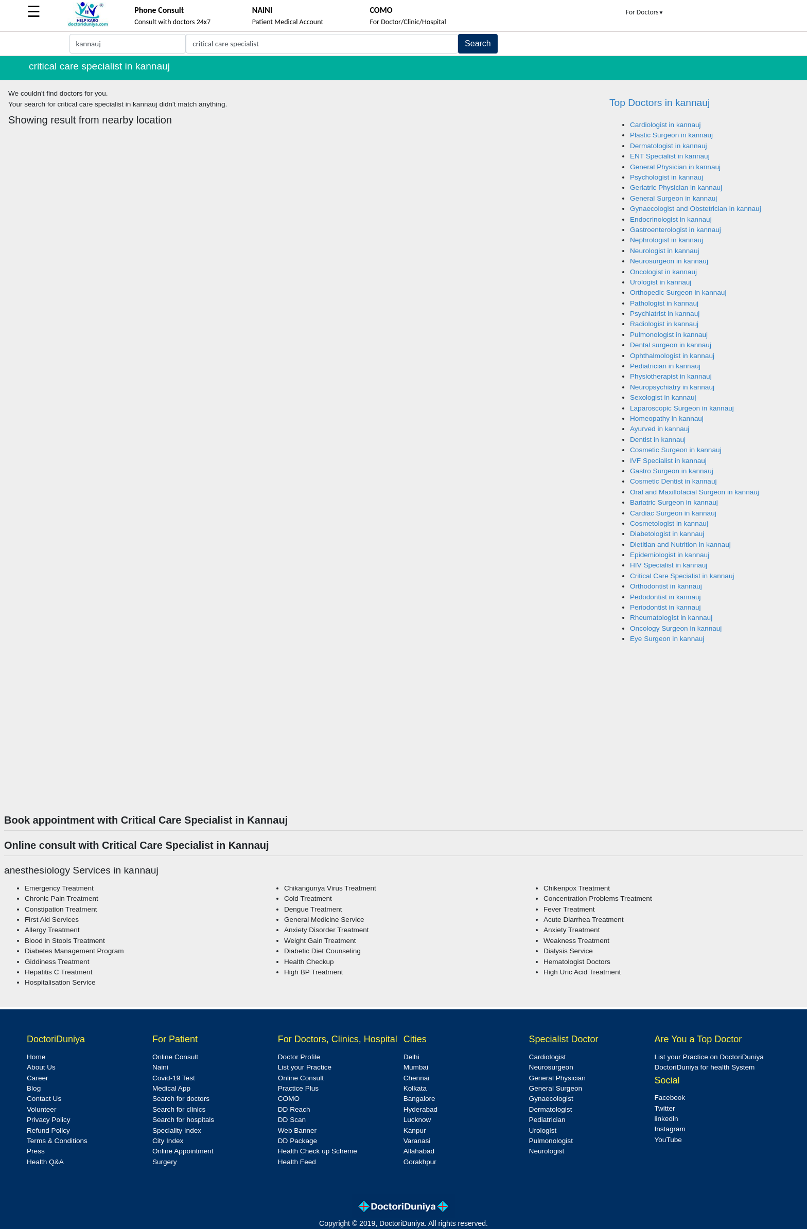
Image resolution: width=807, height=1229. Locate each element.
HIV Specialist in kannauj (668, 565)
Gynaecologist (551, 1098)
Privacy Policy (49, 1120)
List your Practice (304, 1067)
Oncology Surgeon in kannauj (676, 628)
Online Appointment (183, 1151)
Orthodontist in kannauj (666, 586)
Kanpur (415, 1130)
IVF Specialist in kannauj (668, 461)
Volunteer (41, 1109)
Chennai (417, 1078)
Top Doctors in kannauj (659, 102)
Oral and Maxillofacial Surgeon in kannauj (694, 492)
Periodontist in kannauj (665, 607)
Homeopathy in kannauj (667, 418)
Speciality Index (176, 1130)
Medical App (171, 1088)
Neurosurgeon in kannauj (669, 261)
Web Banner (297, 1130)
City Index (167, 1141)
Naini (160, 1067)
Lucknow (417, 1120)
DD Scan (292, 1120)
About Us (41, 1067)
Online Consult (175, 1057)
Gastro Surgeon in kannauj (671, 471)
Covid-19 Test (173, 1078)
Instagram (669, 1129)
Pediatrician (547, 1120)
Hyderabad (421, 1109)
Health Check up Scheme (317, 1151)
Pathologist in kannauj (664, 303)
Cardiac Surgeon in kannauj (673, 513)
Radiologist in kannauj (664, 324)
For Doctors (645, 12)
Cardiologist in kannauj (665, 125)
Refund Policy (48, 1130)
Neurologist (547, 1151)
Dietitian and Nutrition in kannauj (680, 544)
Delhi (411, 1057)
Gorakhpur (420, 1162)
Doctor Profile (299, 1057)
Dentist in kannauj (658, 439)
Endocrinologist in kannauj (671, 219)
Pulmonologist (551, 1141)
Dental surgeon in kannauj (670, 345)
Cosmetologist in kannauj (669, 523)
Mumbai (416, 1067)
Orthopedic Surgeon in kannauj (678, 292)
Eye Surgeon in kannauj (667, 639)
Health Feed (297, 1162)
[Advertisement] (403, 737)
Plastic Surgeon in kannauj (671, 135)
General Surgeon (556, 1088)
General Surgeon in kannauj (673, 198)
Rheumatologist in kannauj (671, 617)
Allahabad (419, 1151)
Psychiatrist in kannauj (664, 313)
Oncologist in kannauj (663, 272)
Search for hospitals (183, 1120)
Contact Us (44, 1098)
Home (36, 1057)
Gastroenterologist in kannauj (675, 230)
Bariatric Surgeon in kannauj (674, 502)
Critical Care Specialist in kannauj (682, 576)
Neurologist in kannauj (664, 251)
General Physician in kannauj (675, 167)
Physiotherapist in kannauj (671, 376)
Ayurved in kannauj (659, 429)
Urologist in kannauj (660, 282)
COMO (289, 1098)
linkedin (666, 1119)
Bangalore (419, 1098)
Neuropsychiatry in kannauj (672, 387)
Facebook (669, 1097)
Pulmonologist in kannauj (669, 335)
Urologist (543, 1130)
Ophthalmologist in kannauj (672, 356)
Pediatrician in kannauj (665, 366)
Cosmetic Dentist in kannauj (673, 481)
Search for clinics (179, 1109)
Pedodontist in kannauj (665, 597)
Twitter (664, 1108)
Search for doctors (180, 1098)
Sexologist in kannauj (663, 397)
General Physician (557, 1078)
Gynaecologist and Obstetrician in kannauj (695, 208)
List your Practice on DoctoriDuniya (708, 1057)
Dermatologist (550, 1109)
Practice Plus (298, 1088)
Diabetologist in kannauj (667, 534)
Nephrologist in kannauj (666, 240)
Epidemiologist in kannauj (669, 555)
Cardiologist (547, 1057)
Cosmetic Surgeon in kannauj (676, 450)
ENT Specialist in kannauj (670, 156)
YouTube (667, 1140)
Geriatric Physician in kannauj (676, 187)
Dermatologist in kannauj (668, 146)
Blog (34, 1088)
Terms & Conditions (57, 1141)
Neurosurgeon (551, 1067)
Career (37, 1078)
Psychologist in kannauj (666, 177)
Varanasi (417, 1141)
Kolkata (415, 1088)
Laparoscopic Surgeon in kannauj (682, 408)
